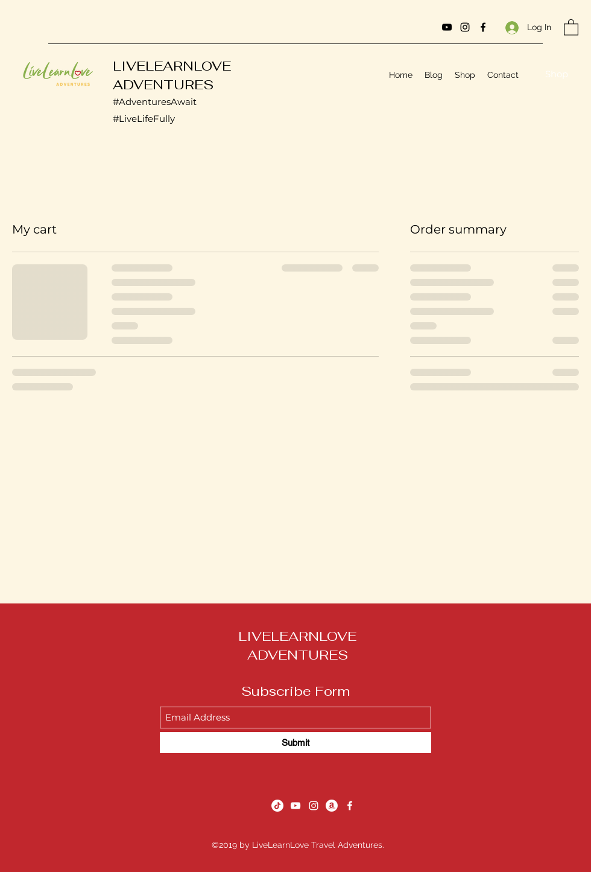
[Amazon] (332, 806)
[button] (571, 27)
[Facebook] (483, 27)
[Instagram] (465, 27)
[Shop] (556, 74)
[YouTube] (447, 27)
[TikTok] (277, 806)
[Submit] (295, 742)
